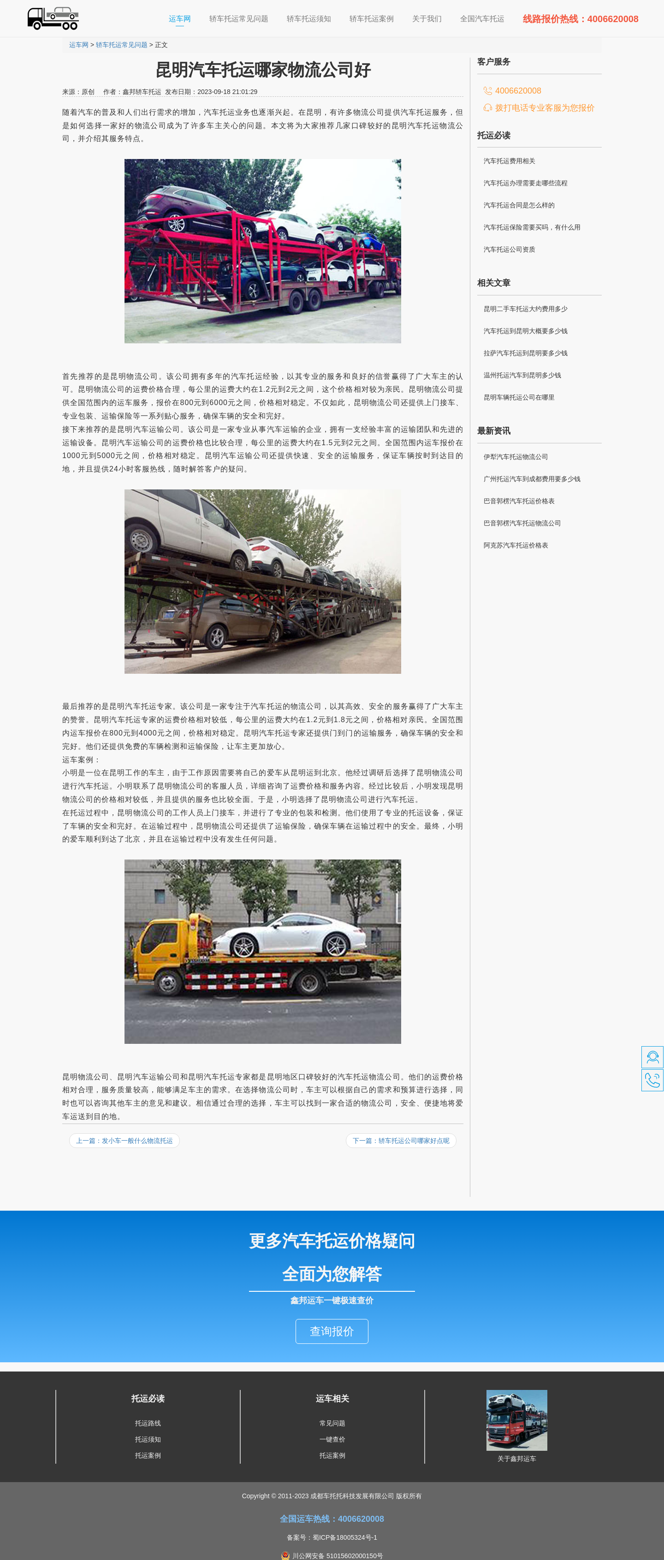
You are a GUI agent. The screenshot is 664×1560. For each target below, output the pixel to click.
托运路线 (148, 1403)
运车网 (184, 18)
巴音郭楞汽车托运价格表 (519, 501)
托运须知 (148, 1419)
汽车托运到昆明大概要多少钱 (526, 331)
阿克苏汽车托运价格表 (516, 545)
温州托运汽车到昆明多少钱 (522, 375)
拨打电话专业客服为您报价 (545, 107)
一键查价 (332, 1419)
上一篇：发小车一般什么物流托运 (124, 1140)
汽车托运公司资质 (509, 249)
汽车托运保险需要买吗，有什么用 (532, 227)
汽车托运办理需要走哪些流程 (526, 183)
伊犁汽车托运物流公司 (516, 456)
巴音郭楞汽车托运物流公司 (522, 523)
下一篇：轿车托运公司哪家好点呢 (401, 1140)
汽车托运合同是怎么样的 (519, 205)
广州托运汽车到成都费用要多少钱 (532, 479)
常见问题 (332, 1403)
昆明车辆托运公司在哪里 (519, 397)
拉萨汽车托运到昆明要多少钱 (526, 353)
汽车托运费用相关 (509, 161)
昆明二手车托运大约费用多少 (526, 308)
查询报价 (332, 1311)
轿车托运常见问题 (122, 44)
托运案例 (148, 1435)
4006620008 (518, 90)
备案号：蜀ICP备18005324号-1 (332, 1517)
